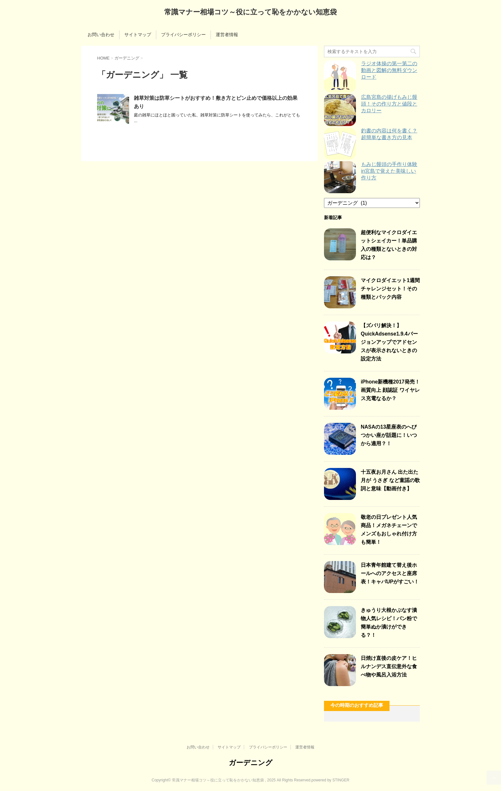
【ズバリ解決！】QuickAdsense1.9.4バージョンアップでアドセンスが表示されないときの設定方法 (389, 342)
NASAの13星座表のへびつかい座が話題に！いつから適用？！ (389, 435)
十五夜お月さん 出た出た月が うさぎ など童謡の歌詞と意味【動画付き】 (390, 480)
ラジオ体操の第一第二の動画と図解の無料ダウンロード (389, 70)
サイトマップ (137, 34)
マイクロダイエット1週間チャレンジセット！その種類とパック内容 (390, 289)
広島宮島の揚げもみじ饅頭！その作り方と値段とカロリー (389, 103)
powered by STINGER (331, 780)
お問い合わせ (101, 34)
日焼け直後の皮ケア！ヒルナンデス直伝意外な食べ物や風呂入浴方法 (389, 666)
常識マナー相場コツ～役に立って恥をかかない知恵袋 (250, 12)
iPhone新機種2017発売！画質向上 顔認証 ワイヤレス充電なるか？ (390, 390)
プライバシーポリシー (183, 34)
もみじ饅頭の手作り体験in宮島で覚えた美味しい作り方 (389, 171)
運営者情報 (227, 34)
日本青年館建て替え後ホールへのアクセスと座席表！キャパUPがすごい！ (390, 573)
